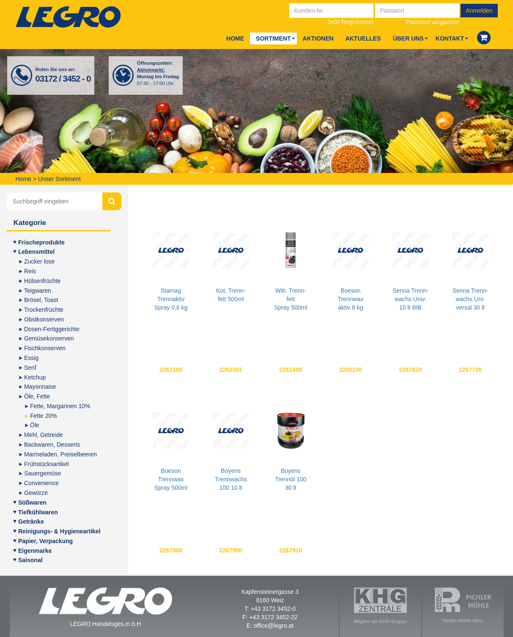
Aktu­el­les (363, 38)
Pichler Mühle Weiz (463, 605)
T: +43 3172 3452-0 (270, 608)
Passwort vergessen (432, 22)
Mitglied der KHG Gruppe (380, 606)
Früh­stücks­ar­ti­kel (46, 464)
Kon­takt (450, 38)
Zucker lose (39, 261)
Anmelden (479, 10)
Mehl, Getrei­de (43, 434)
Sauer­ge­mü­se (42, 473)
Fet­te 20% (43, 415)
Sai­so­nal (30, 560)
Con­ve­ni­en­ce (41, 483)
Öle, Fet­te (37, 396)
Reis (30, 271)
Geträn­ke (31, 521)
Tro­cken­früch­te (43, 309)
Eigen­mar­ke (35, 550)
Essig (31, 357)
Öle (34, 425)
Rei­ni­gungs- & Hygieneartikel (59, 531)
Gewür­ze (36, 492)
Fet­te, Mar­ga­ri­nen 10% (60, 406)
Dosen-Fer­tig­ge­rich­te (52, 329)
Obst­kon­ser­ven (44, 319)
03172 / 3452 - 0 (63, 78)
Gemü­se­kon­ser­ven (49, 338)
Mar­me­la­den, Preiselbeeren (60, 454)
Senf (30, 367)
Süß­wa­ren (32, 502)
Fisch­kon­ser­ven (45, 348)
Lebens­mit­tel (36, 251)
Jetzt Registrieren (350, 22)
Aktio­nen (318, 38)
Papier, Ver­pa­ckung (45, 541)
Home (235, 38)
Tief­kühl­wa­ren (38, 512)
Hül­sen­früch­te (42, 280)
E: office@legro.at (270, 625)
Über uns (408, 38)
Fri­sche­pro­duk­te (41, 242)
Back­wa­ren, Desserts (52, 444)
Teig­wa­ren (37, 290)
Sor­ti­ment (273, 38)
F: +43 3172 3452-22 (269, 617)
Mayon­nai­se (40, 386)
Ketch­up (35, 377)
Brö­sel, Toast (41, 300)
